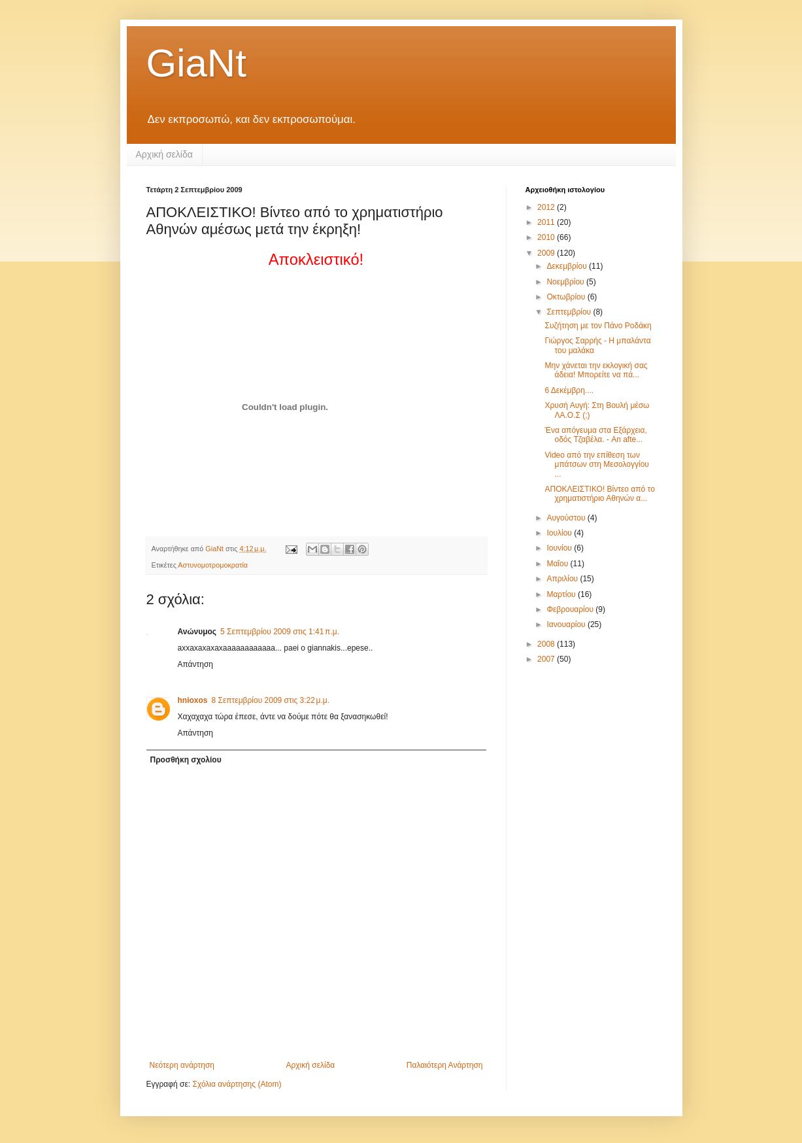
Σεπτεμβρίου (569, 311)
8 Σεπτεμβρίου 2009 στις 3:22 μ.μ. (271, 700)
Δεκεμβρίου (567, 266)
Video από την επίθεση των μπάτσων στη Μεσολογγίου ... (596, 465)
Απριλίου (563, 578)
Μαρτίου (562, 594)
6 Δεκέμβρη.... (568, 390)
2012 (547, 207)
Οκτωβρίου (566, 296)
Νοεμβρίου (566, 281)
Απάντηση (196, 664)
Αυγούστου (566, 517)
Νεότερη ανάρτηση (182, 1065)
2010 (547, 237)
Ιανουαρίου (567, 624)
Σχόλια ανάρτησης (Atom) (236, 1084)
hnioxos (193, 700)
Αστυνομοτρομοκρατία (213, 565)
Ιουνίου (560, 548)
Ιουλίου (560, 532)
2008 (547, 644)
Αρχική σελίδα (164, 154)
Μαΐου (558, 563)
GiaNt (196, 63)
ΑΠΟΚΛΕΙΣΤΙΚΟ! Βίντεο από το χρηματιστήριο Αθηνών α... (599, 494)
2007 (547, 659)
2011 (547, 222)
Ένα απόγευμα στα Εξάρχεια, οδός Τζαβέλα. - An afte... (595, 435)
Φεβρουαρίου (570, 609)
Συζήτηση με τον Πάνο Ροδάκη (597, 325)
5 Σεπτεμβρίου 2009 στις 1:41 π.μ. (279, 631)
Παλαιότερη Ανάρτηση (445, 1065)
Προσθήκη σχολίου (186, 759)
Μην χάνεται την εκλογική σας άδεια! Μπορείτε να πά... (595, 370)
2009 (547, 253)
